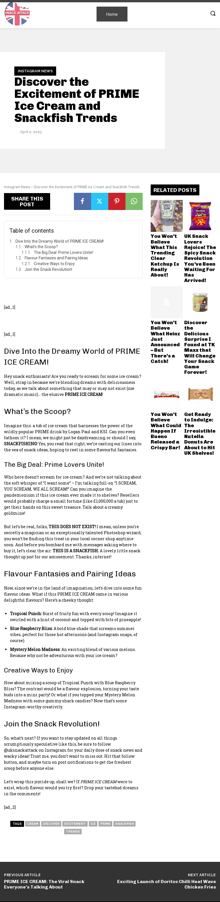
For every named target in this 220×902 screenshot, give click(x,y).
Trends (73, 831)
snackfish (124, 824)
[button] (213, 13)
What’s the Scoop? (41, 246)
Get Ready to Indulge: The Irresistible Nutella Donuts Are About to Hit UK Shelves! (198, 361)
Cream (32, 824)
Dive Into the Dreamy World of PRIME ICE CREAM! (59, 241)
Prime (105, 824)
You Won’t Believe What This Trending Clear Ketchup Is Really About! (166, 241)
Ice (93, 824)
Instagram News (35, 71)
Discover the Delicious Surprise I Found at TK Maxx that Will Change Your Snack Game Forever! (199, 302)
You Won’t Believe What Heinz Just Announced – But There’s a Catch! (166, 297)
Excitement (75, 824)
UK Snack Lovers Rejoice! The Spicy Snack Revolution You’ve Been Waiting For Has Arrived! (200, 242)
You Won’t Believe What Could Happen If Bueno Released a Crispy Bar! (166, 359)
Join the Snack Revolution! (48, 269)
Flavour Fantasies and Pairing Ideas (56, 258)
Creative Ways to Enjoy (54, 263)
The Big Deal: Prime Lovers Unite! (63, 252)
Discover (51, 824)
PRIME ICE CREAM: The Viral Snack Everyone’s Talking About (44, 884)
